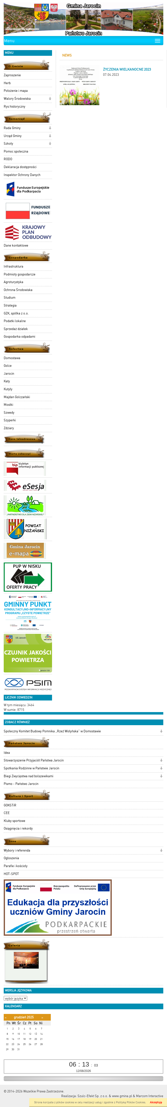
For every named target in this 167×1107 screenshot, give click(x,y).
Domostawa (12, 358)
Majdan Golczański (17, 397)
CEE (7, 813)
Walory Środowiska (17, 98)
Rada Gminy (12, 128)
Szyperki (10, 420)
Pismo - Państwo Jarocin (21, 784)
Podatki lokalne (15, 321)
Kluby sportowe (14, 821)
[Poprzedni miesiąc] (5, 1017)
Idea (7, 753)
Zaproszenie (12, 75)
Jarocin (9, 373)
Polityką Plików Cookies (130, 1102)
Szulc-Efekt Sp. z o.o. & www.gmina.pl (105, 1096)
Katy (7, 381)
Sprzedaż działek (16, 329)
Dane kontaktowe (16, 245)
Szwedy (9, 412)
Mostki (8, 405)
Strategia (10, 305)
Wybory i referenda (17, 850)
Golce (8, 366)
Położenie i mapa (16, 91)
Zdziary (9, 428)
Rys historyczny (14, 106)
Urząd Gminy (13, 136)
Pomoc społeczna (16, 151)
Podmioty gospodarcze (19, 274)
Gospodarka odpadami (19, 336)
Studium (9, 297)
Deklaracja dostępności (20, 167)
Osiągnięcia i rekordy (18, 828)
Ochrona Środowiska (18, 290)
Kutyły (8, 389)
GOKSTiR (10, 805)
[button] (50, 99)
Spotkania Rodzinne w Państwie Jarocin (31, 768)
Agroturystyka (13, 282)
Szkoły (8, 143)
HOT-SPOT (11, 874)
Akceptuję (156, 1102)
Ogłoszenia (11, 858)
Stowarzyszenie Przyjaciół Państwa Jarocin (34, 760)
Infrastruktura (13, 266)
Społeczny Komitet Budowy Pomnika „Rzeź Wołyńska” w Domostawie (52, 731)
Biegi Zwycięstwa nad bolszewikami (28, 776)
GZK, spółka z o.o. (16, 313)
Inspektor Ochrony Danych (22, 175)
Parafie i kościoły (16, 866)
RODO (8, 159)
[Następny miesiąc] (42, 1017)
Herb (7, 83)
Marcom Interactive (149, 1096)
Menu (9, 40)
